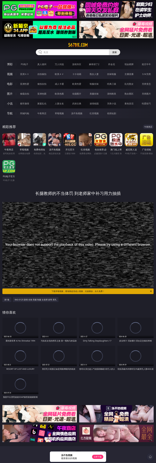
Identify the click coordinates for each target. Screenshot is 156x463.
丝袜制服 (111, 74)
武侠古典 (76, 103)
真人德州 (41, 64)
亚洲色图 (41, 93)
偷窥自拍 (24, 93)
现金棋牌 (129, 64)
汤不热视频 (76, 113)
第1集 (6, 299)
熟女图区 (129, 93)
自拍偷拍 (41, 74)
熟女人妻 (94, 74)
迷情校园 (94, 103)
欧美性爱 (76, 83)
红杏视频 (94, 113)
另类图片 (146, 93)
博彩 (10, 64)
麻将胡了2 (94, 64)
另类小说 (111, 103)
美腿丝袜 (94, 93)
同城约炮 (24, 113)
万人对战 (59, 64)
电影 (10, 84)
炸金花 (111, 64)
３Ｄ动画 (76, 74)
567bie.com (78, 45)
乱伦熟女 (129, 83)
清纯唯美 (111, 93)
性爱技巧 (146, 103)
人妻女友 (59, 103)
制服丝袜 (94, 83)
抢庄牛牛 (146, 64)
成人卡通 (59, 83)
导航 (10, 113)
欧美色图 (59, 93)
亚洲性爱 (24, 83)
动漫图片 (76, 93)
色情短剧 (111, 113)
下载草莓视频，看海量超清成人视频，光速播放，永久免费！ (101, 291)
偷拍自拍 (41, 83)
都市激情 (24, 103)
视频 (10, 74)
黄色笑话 (129, 103)
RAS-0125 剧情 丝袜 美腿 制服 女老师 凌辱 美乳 (35, 299)
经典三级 (111, 83)
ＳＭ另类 (146, 74)
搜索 (114, 52)
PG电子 (24, 64)
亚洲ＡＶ (24, 74)
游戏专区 (76, 64)
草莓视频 (59, 113)
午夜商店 (41, 113)
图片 (10, 94)
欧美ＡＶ (59, 74)
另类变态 (146, 83)
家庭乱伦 (41, 103)
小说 (10, 103)
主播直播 (129, 74)
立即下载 (98, 456)
